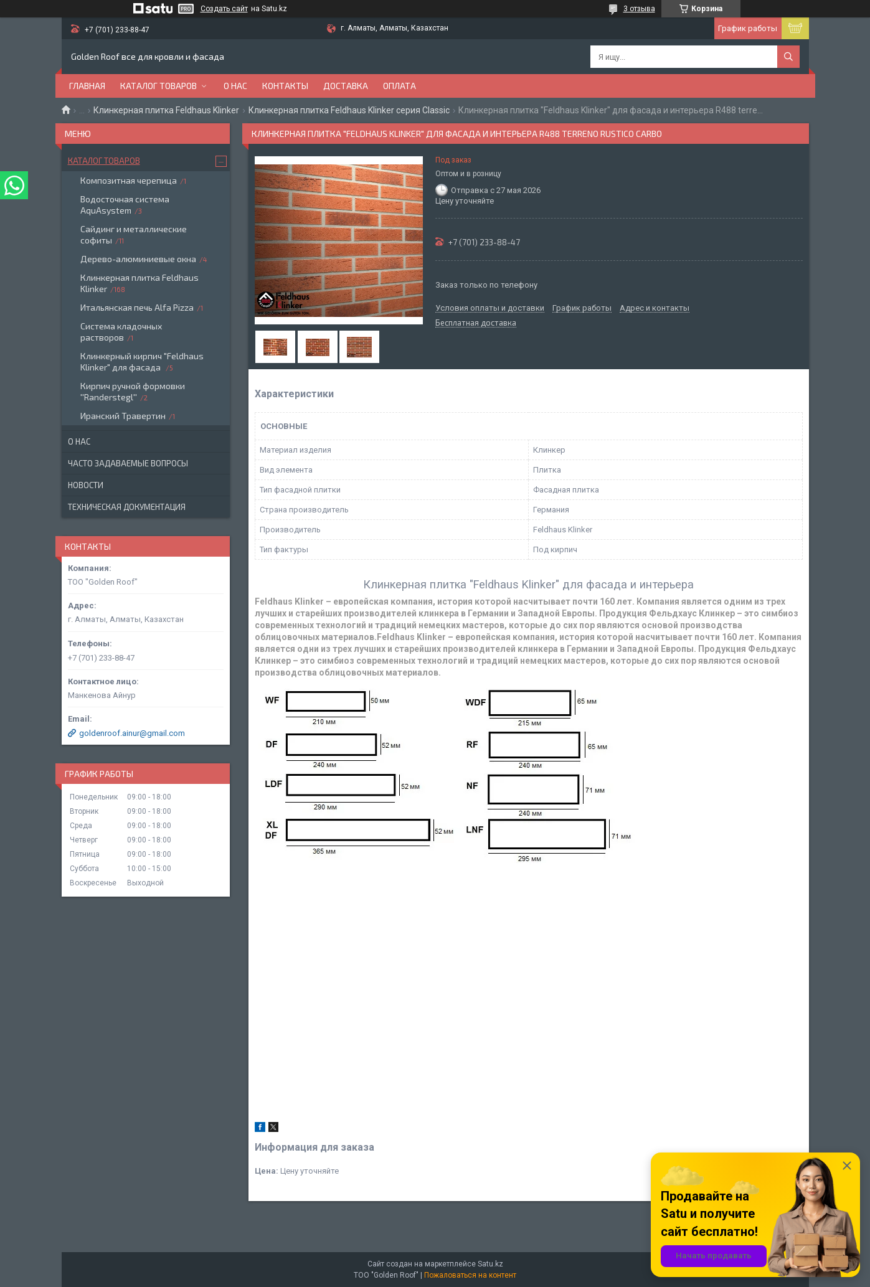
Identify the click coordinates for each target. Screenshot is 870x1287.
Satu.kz (490, 1264)
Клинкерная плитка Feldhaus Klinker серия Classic (349, 110)
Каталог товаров (158, 85)
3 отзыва (639, 8)
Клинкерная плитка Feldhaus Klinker (166, 110)
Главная (87, 85)
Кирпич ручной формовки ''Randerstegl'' (132, 391)
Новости (85, 485)
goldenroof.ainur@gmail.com (132, 733)
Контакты (285, 85)
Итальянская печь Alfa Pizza (137, 307)
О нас (235, 85)
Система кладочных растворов (121, 331)
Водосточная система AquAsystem (124, 204)
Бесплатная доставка (475, 323)
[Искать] (788, 56)
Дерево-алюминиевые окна (138, 258)
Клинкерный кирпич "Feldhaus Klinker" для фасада (142, 361)
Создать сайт (224, 8)
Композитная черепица (128, 180)
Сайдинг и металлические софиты (133, 234)
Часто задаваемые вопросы (128, 463)
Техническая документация (127, 507)
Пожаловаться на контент (470, 1275)
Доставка (345, 85)
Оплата (399, 85)
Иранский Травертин (123, 415)
